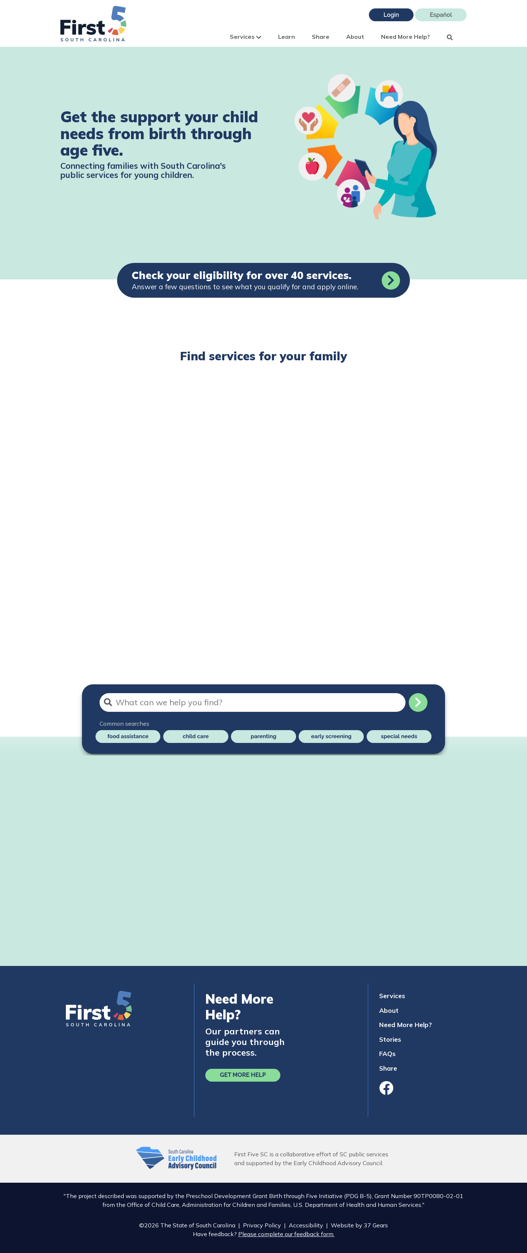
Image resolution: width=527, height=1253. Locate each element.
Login (391, 14)
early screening (331, 736)
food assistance (127, 736)
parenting (263, 736)
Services (245, 36)
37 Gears (376, 1225)
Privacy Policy (262, 1225)
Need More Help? (405, 36)
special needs (399, 736)
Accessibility (306, 1225)
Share (320, 36)
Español (441, 14)
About (355, 36)
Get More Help (243, 1074)
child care (196, 736)
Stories (390, 1039)
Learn (286, 36)
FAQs (387, 1053)
